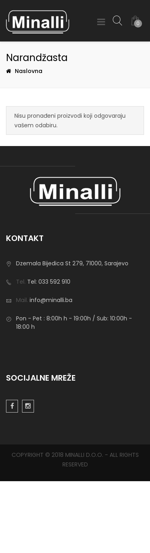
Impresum (20, 376)
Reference (20, 412)
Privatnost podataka (34, 364)
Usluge (15, 388)
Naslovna (28, 71)
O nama (17, 352)
